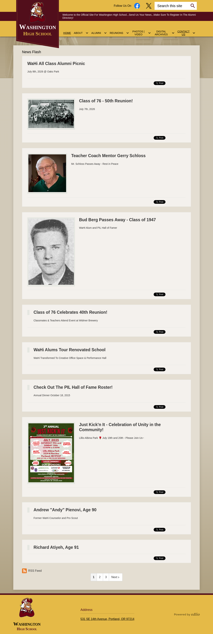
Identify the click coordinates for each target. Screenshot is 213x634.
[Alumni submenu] (99, 31)
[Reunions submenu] (119, 31)
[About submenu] (81, 31)
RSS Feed (32, 570)
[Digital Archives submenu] (164, 31)
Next (115, 577)
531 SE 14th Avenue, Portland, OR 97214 (107, 619)
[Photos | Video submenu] (141, 31)
